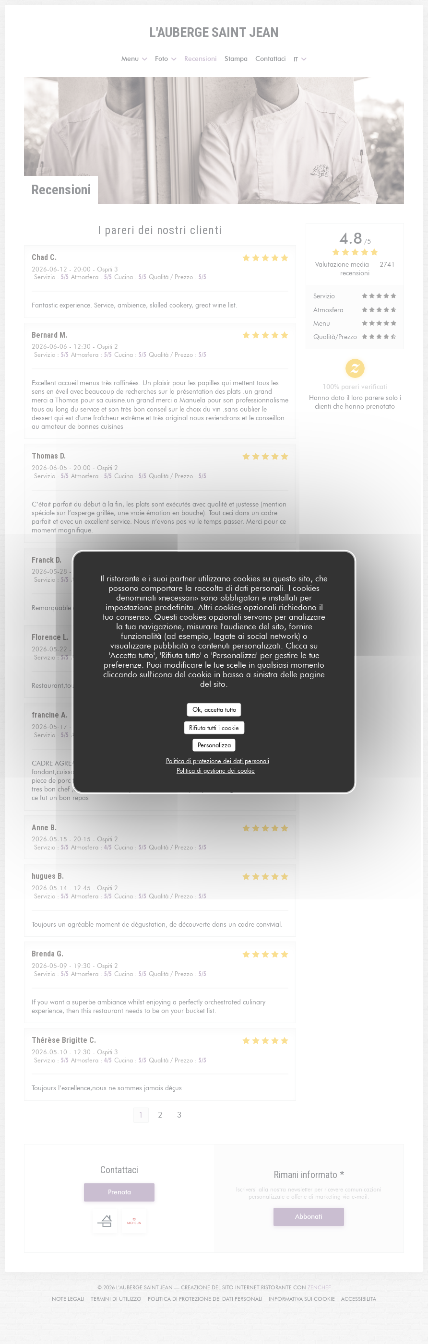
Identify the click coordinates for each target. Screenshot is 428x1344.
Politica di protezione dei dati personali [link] (217, 760)
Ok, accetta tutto (214, 709)
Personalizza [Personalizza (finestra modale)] (214, 745)
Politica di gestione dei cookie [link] (216, 770)
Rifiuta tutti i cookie (214, 727)
